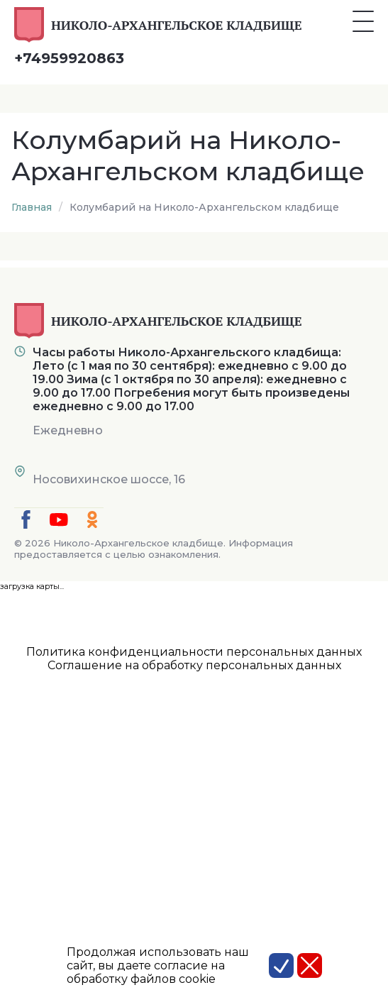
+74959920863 (69, 58)
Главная (31, 207)
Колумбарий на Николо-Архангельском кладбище (204, 207)
